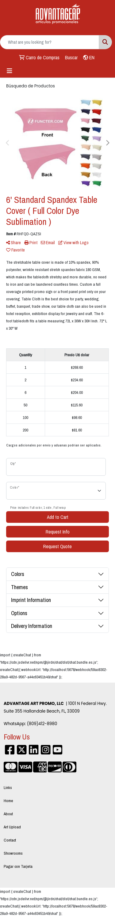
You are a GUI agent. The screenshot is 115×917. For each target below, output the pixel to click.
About (8, 813)
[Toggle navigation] (9, 71)
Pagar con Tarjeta (18, 866)
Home (8, 800)
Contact (10, 840)
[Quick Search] (49, 42)
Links (8, 787)
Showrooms (13, 853)
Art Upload (12, 827)
